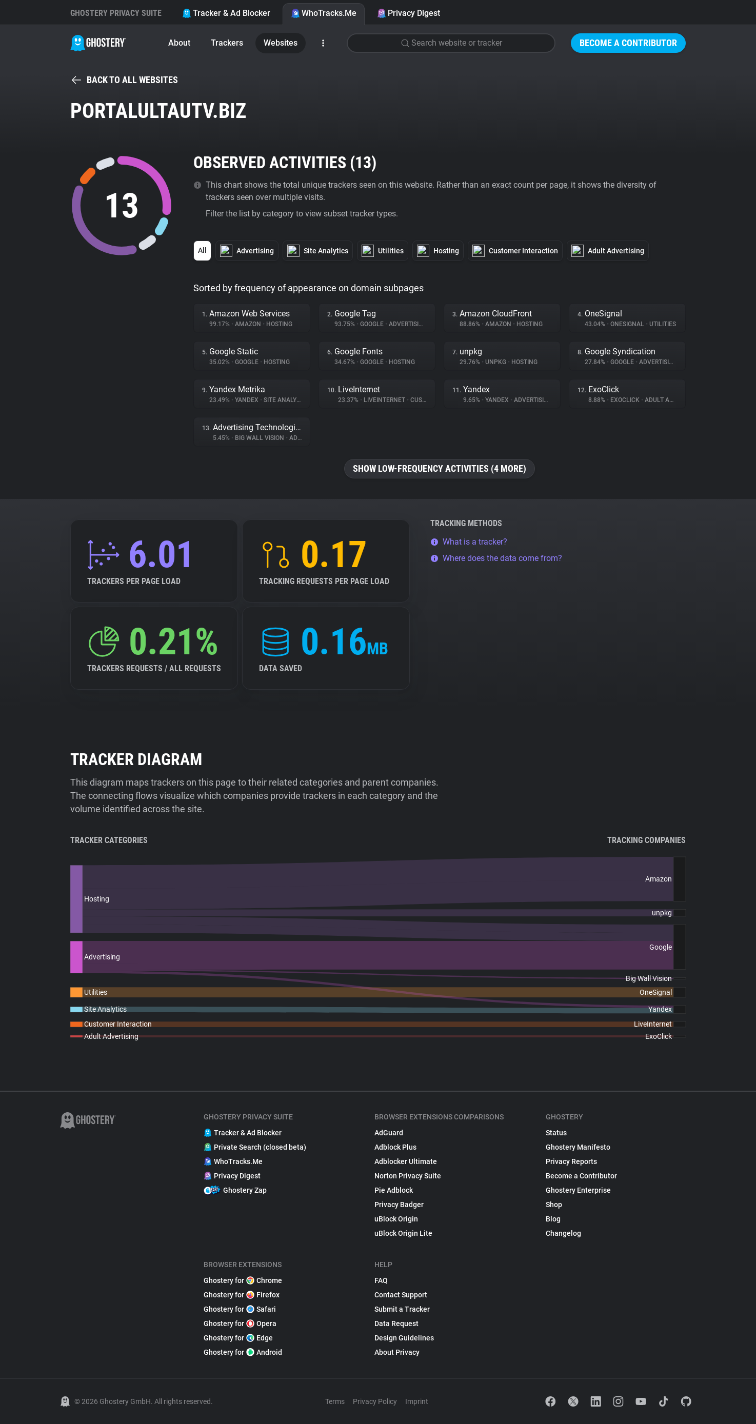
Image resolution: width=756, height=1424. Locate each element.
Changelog (563, 1233)
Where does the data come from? (496, 558)
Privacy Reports (571, 1161)
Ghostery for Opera (240, 1323)
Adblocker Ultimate (405, 1161)
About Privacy (397, 1352)
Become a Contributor (628, 42)
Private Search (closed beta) (255, 1147)
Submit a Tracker (402, 1309)
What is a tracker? (468, 542)
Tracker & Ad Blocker (226, 13)
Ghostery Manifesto (578, 1147)
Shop (554, 1204)
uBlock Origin (396, 1219)
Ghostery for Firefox (242, 1295)
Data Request (396, 1323)
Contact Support (400, 1295)
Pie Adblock (393, 1190)
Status (556, 1133)
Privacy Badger (399, 1204)
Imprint (416, 1401)
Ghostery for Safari (240, 1309)
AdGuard (388, 1133)
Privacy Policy (375, 1401)
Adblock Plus (395, 1147)
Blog (553, 1219)
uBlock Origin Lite (403, 1233)
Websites (280, 43)
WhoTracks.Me (323, 13)
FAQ (381, 1280)
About (179, 43)
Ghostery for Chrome (243, 1280)
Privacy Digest (408, 13)
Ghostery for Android (243, 1352)
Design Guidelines (404, 1338)
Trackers (227, 43)
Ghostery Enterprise (578, 1190)
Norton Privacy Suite (407, 1176)
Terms (335, 1401)
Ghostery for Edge (238, 1338)
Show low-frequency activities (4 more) (439, 468)
